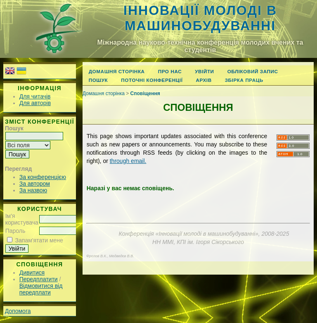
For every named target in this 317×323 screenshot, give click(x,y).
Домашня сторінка (117, 71)
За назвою (33, 190)
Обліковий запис (252, 71)
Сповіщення (145, 93)
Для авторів (35, 103)
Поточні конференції (151, 80)
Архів (203, 80)
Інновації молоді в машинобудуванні (200, 18)
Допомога (18, 311)
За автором (34, 183)
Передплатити (38, 279)
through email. (128, 161)
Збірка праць (244, 80)
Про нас (170, 71)
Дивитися (32, 272)
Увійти (204, 71)
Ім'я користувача (21, 219)
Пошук (98, 80)
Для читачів (35, 96)
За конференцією (42, 177)
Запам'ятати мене (39, 240)
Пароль (15, 230)
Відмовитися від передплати (41, 289)
